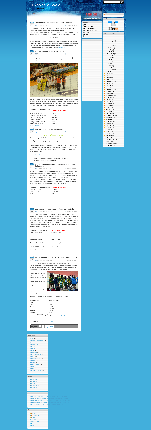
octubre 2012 (109, 58)
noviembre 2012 (110, 56)
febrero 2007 (109, 133)
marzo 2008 (109, 107)
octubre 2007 (109, 117)
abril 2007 (108, 129)
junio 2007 (108, 125)
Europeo (32, 348)
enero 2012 (109, 60)
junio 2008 (108, 101)
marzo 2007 (109, 131)
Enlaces (86, 34)
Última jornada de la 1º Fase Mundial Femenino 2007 (56, 258)
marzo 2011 (109, 66)
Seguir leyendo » (62, 47)
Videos (32, 368)
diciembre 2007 (110, 113)
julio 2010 (108, 73)
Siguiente (49, 321)
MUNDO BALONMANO (45, 5)
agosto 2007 (109, 121)
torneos (32, 366)
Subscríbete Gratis (89, 32)
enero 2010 (109, 79)
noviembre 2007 (110, 115)
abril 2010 (108, 77)
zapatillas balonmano (35, 370)
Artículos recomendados (90, 30)
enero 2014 (109, 38)
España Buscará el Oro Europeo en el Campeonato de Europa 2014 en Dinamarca (51, 400)
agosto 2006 (109, 145)
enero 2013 (109, 52)
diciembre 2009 (110, 81)
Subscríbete (37, 154)
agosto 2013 (109, 48)
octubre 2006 (109, 141)
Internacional (33, 352)
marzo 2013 (109, 50)
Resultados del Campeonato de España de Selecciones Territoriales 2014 (49, 402)
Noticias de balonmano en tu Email (49, 130)
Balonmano (31, 332)
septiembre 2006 (110, 143)
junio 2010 (108, 75)
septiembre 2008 (110, 95)
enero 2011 (109, 67)
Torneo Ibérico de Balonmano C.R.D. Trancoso (53, 23)
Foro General (33, 383)
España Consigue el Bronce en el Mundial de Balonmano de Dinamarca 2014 (50, 398)
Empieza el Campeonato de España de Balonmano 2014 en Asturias (48, 404)
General (32, 350)
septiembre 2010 (110, 70)
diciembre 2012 (110, 54)
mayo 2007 (109, 127)
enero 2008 (109, 111)
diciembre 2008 (110, 89)
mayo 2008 (109, 103)
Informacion (87, 25)
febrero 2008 (109, 109)
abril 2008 (108, 105)
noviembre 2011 (110, 62)
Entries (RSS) (33, 413)
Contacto (86, 36)
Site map (32, 417)
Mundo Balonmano (41, 132)
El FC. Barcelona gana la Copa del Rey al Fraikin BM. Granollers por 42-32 (49, 396)
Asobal (32, 338)
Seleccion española (35, 364)
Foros (107, 14)
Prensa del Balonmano (90, 28)
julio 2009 (108, 83)
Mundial (50, 53)
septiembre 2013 (110, 46)
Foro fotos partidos (35, 381)
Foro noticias (33, 387)
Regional (32, 362)
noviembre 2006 (110, 139)
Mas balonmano (88, 26)
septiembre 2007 (110, 119)
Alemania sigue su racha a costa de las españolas (54, 209)
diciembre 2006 (110, 137)
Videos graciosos (34, 421)
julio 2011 (108, 63)
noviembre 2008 (110, 91)
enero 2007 (109, 135)
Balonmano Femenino (42, 53)
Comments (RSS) (34, 415)
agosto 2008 (109, 97)
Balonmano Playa (34, 344)
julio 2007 (108, 123)
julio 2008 (108, 99)
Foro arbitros (33, 379)
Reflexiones (33, 360)
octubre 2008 (109, 93)
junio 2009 (108, 85)
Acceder (32, 425)
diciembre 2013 (110, 40)
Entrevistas (33, 346)
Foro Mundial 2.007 (35, 385)
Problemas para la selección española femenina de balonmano (55, 165)
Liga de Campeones (35, 354)
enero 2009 (109, 87)
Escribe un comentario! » (72, 25)
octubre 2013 (109, 44)
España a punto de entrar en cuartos (49, 51)
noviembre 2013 (110, 42)
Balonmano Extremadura (43, 25)
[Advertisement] (90, 71)
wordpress (33, 419)
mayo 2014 (109, 36)
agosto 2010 (109, 71)
